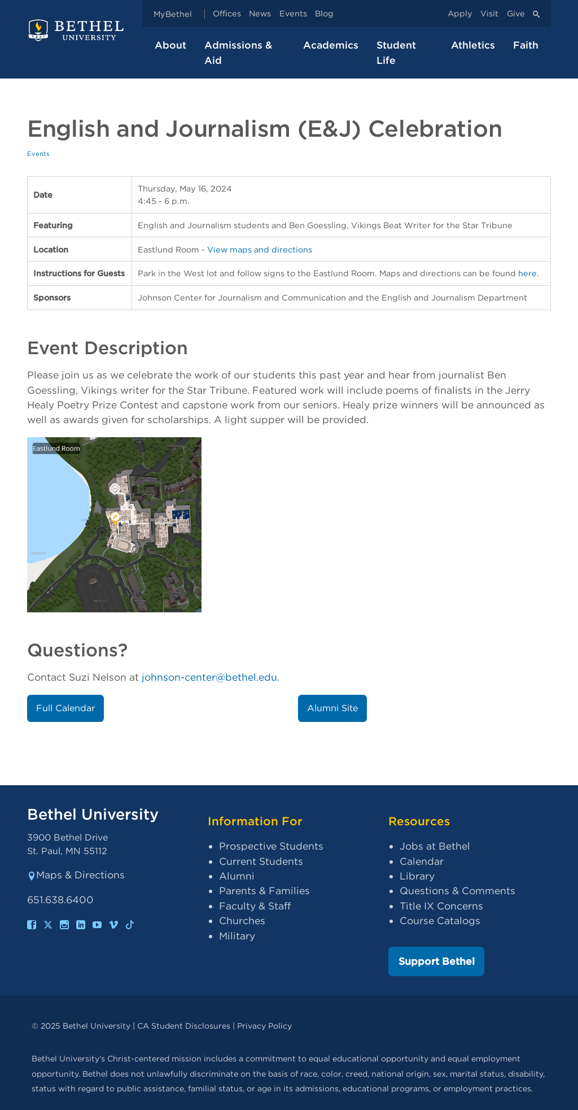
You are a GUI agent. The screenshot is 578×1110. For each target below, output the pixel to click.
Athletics (473, 45)
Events (293, 14)
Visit (489, 14)
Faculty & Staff (255, 906)
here (527, 273)
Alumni (237, 876)
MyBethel (173, 14)
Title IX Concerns (441, 906)
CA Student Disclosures (183, 1025)
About (170, 45)
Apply (460, 14)
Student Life (396, 52)
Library (417, 876)
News (260, 14)
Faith (525, 45)
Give (516, 14)
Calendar (422, 861)
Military (237, 936)
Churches (242, 920)
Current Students (261, 861)
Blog (324, 14)
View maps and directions (259, 249)
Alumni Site (332, 708)
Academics (330, 45)
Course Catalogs (440, 920)
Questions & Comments (457, 890)
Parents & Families (264, 890)
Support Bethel (437, 961)
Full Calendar (65, 708)
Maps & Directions (76, 875)
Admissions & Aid (238, 52)
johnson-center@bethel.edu (209, 677)
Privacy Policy (264, 1025)
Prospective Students (271, 846)
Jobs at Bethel (435, 846)
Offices (227, 14)
